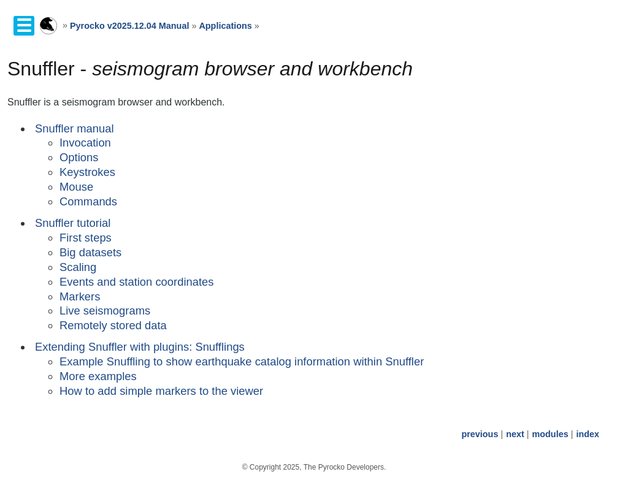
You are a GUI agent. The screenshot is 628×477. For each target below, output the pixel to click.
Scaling (77, 267)
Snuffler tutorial (72, 222)
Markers (79, 296)
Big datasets (90, 252)
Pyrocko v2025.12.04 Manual (129, 26)
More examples (98, 376)
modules (550, 434)
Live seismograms (104, 310)
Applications (225, 26)
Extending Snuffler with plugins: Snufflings (140, 346)
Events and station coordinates (136, 281)
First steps (85, 237)
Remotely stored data (113, 325)
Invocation (85, 142)
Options (78, 157)
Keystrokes (87, 172)
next (515, 434)
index (587, 434)
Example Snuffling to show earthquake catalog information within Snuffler (241, 361)
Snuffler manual (74, 128)
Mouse (76, 186)
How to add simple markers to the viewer (161, 390)
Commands (88, 201)
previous (479, 434)
